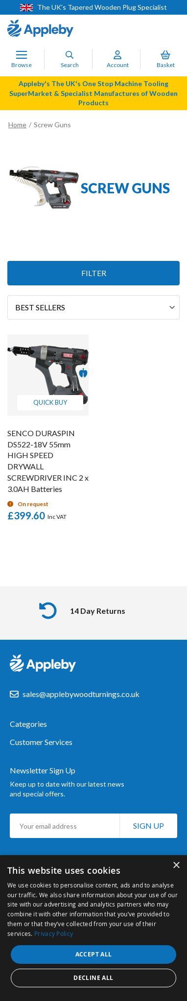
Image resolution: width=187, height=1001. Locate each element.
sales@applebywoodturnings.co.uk (81, 693)
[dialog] (93, 928)
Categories (28, 724)
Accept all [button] (93, 954)
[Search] (69, 55)
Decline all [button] (93, 978)
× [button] (176, 865)
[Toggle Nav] (21, 55)
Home (17, 124)
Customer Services (41, 742)
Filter (93, 273)
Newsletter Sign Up (42, 770)
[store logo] (40, 29)
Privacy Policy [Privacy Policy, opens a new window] (53, 933)
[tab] (93, 729)
